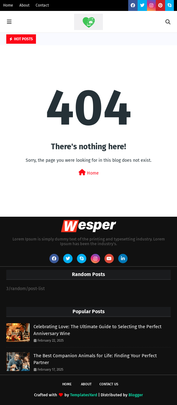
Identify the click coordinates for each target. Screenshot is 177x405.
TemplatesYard (83, 395)
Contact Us (108, 384)
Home (8, 5)
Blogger (136, 395)
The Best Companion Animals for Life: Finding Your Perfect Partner (95, 359)
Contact (42, 5)
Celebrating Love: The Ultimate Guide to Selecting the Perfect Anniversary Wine (97, 330)
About (24, 5)
